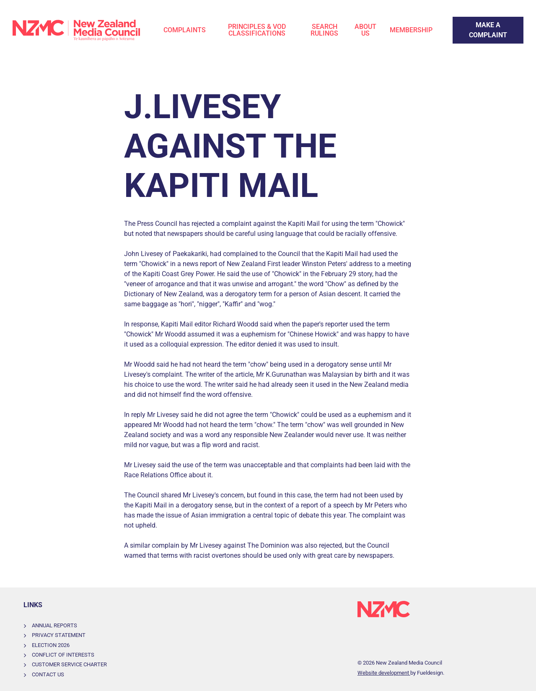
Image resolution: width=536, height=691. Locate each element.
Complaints (184, 30)
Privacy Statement (58, 635)
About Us (365, 30)
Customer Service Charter (69, 664)
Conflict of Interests (63, 655)
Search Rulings (324, 30)
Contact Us (48, 674)
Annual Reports (54, 625)
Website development (383, 673)
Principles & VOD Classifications (257, 30)
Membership (411, 30)
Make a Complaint (480, 22)
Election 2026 (51, 645)
